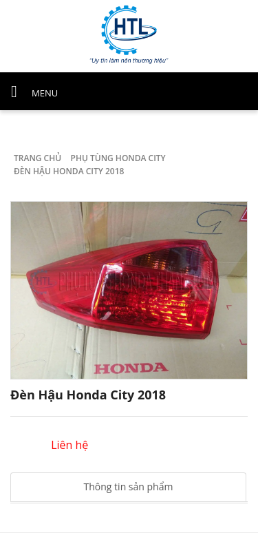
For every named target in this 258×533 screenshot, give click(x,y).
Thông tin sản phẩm (128, 486)
